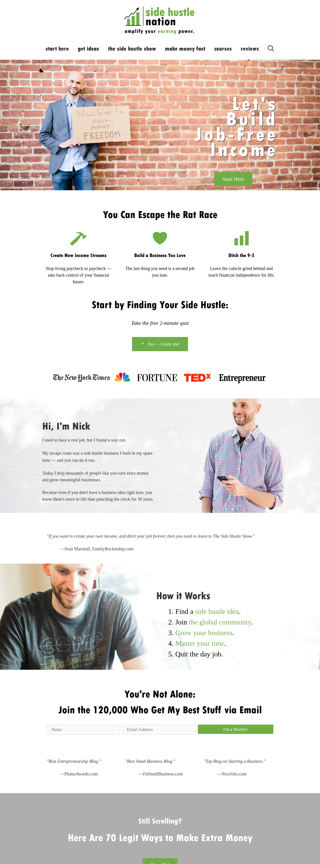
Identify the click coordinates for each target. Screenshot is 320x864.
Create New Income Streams (78, 255)
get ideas (88, 48)
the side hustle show (132, 48)
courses (223, 48)
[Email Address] (159, 730)
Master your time (199, 643)
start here (57, 48)
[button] (235, 729)
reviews (250, 48)
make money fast (185, 48)
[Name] (83, 730)
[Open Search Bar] (270, 47)
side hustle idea (217, 611)
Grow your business (203, 633)
